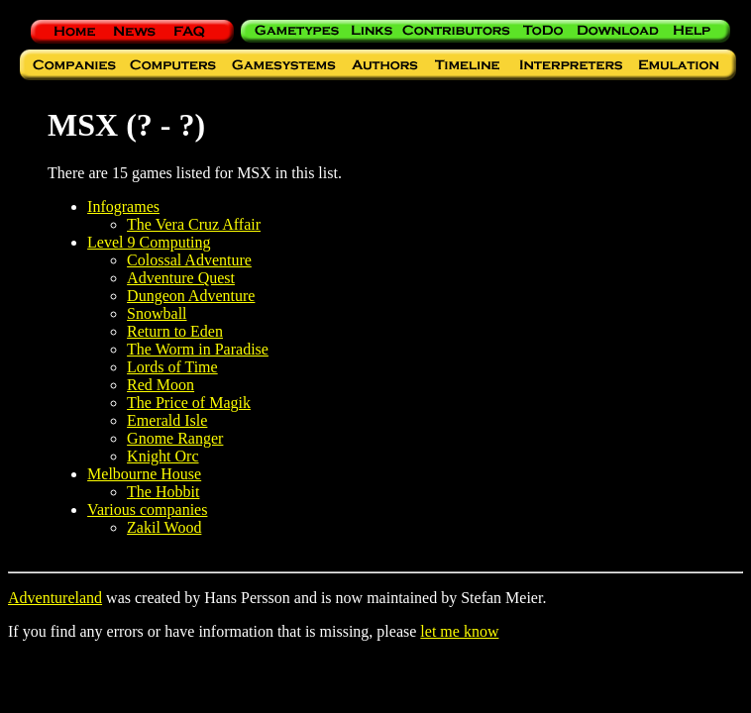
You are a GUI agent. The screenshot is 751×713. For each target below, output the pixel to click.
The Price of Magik (189, 402)
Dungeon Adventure (191, 295)
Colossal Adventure (189, 260)
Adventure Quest (181, 277)
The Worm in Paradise (197, 349)
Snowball (156, 313)
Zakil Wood (164, 527)
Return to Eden (175, 331)
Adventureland (55, 597)
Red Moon (160, 384)
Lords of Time (172, 366)
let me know (459, 631)
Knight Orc (162, 456)
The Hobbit (163, 491)
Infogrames (123, 206)
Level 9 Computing (148, 242)
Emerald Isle (167, 420)
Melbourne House (144, 473)
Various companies (147, 509)
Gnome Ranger (175, 438)
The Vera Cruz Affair (194, 224)
